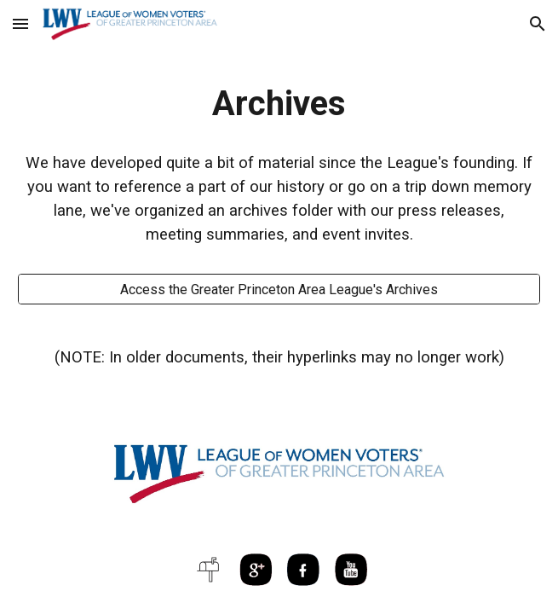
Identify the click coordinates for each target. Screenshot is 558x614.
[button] (20, 23)
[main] (279, 103)
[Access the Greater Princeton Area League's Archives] (279, 289)
